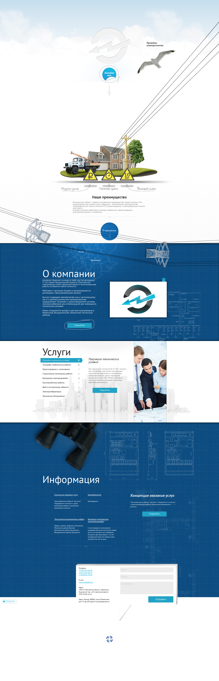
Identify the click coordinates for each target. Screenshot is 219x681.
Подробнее (79, 325)
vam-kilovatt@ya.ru (86, 582)
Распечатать (10, 601)
